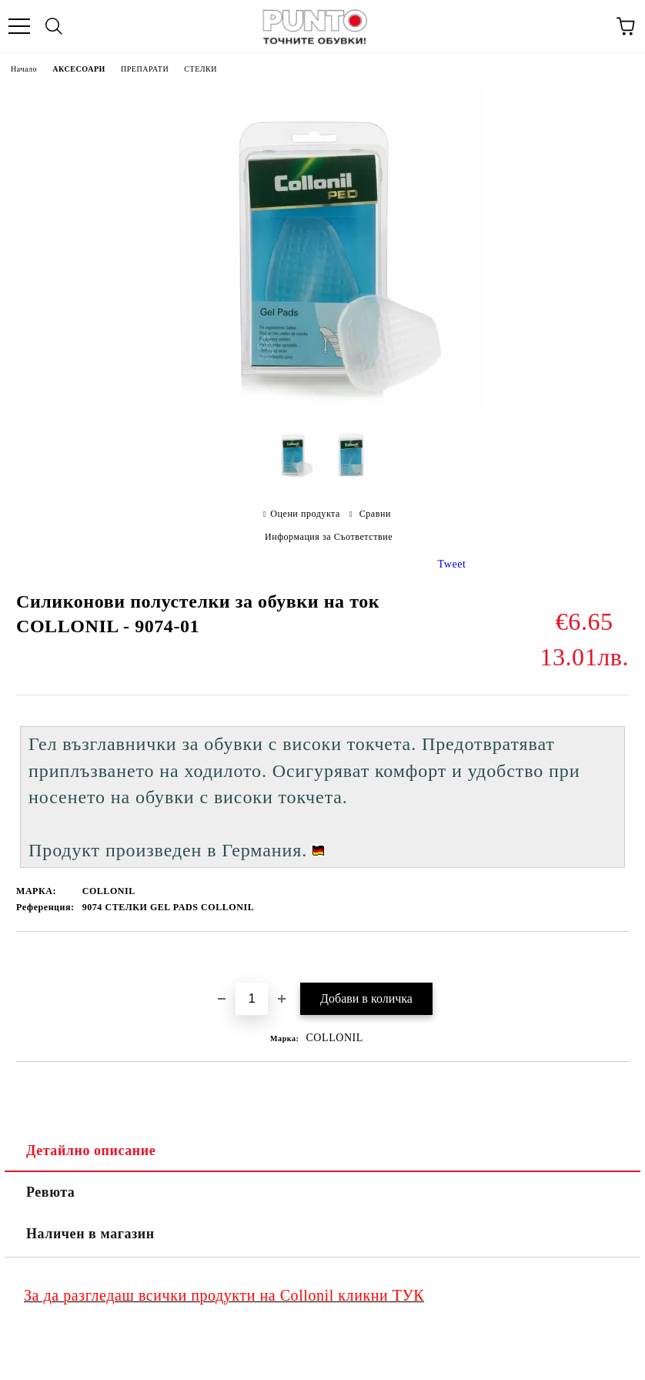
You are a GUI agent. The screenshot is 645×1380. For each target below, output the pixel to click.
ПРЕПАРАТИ (145, 69)
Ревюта (50, 1192)
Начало (24, 69)
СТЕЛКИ (200, 69)
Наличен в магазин (90, 1233)
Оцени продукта (305, 513)
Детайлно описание (90, 1150)
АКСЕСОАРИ (78, 69)
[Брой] (252, 999)
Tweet (452, 564)
